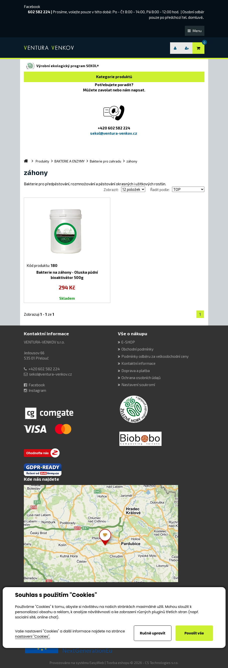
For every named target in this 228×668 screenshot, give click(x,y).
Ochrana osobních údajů (141, 377)
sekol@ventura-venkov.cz (50, 374)
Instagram (37, 390)
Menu (195, 31)
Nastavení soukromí (138, 384)
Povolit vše (194, 633)
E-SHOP (128, 342)
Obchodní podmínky (137, 349)
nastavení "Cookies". (32, 636)
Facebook (32, 6)
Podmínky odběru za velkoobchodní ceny (155, 356)
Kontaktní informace (46, 333)
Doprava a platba (135, 370)
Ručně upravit (152, 633)
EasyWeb (97, 663)
